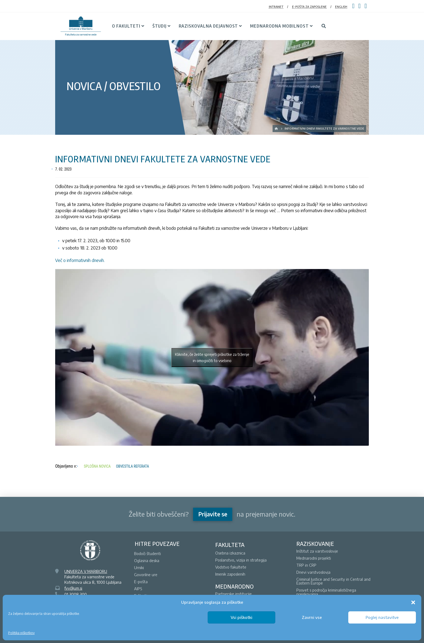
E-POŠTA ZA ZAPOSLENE (309, 6)
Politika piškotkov (21, 633)
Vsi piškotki (241, 617)
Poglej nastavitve (382, 617)
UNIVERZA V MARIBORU (85, 571)
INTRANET (276, 6)
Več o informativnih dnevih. (80, 260)
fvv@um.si (73, 588)
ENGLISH (341, 6)
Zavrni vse (312, 617)
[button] (413, 602)
